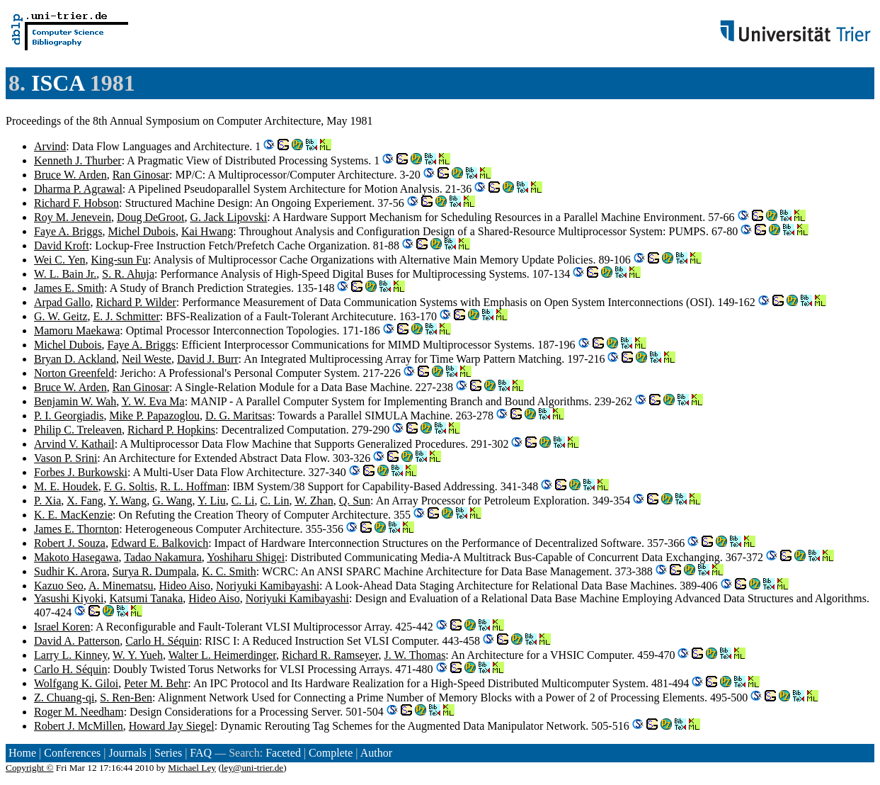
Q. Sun (354, 501)
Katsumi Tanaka (146, 598)
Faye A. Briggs (68, 231)
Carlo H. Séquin (162, 641)
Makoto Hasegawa (76, 557)
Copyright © (30, 767)
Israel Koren (62, 627)
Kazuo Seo (59, 586)
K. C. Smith (229, 571)
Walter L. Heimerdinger (222, 655)
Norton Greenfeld (74, 373)
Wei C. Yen (60, 260)
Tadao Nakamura (163, 557)
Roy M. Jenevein (72, 217)
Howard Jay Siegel (172, 726)
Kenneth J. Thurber (78, 160)
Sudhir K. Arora (70, 571)
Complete (331, 753)
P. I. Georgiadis (68, 416)
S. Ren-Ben (126, 697)
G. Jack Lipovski (228, 217)
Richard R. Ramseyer (330, 655)
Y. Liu (212, 501)
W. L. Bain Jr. (65, 274)
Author (376, 753)
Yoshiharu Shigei (246, 557)
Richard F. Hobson (76, 203)
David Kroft (61, 245)
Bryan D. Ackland (75, 359)
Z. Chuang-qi (64, 697)
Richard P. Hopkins (171, 430)
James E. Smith (69, 288)
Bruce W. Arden (70, 175)
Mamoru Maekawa (77, 330)
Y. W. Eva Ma (153, 401)
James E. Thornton (76, 529)
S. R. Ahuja (128, 274)
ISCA (57, 83)
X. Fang (85, 501)
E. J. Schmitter (126, 316)
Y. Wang (127, 501)
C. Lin (275, 501)
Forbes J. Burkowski (80, 472)
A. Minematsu (121, 586)
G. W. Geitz (61, 316)
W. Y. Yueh (138, 655)
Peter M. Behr (156, 683)
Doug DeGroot (151, 217)
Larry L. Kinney (70, 655)
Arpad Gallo (62, 302)
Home (22, 753)
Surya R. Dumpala (155, 571)
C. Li (243, 501)
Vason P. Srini (65, 458)
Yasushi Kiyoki (68, 598)
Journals (127, 753)
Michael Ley (192, 767)
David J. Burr (208, 359)
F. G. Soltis (129, 486)
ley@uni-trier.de (252, 767)
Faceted (283, 753)
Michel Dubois (142, 231)
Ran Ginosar (141, 175)
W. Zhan (314, 501)
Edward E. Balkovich (159, 543)
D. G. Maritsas (238, 416)
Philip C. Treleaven (78, 430)
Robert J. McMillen (78, 726)
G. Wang (172, 501)
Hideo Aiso (184, 586)
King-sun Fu (119, 260)
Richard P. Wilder (136, 302)
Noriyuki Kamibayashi (267, 586)
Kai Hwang (207, 231)
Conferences (72, 753)
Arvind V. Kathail (74, 444)
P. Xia (47, 501)
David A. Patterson (77, 641)
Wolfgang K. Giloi (76, 683)
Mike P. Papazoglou (154, 416)
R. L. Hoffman (193, 486)
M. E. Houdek (66, 486)
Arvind (50, 146)
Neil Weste (146, 359)
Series (168, 753)
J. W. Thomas (415, 655)
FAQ (201, 753)
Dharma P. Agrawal (78, 189)
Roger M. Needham (79, 712)
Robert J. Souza (69, 543)
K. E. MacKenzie (73, 515)
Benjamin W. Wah (75, 401)
